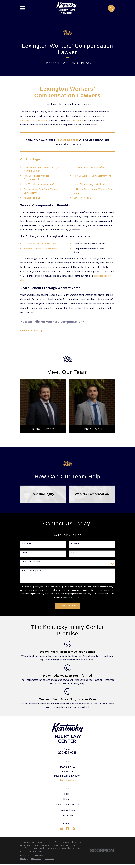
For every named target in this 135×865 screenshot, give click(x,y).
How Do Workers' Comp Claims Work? (93, 175)
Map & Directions (67, 780)
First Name (26, 544)
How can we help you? (31, 571)
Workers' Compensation (67, 805)
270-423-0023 (67, 753)
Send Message (67, 606)
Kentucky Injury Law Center (34, 120)
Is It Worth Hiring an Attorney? (39, 184)
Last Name (74, 544)
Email (72, 553)
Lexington (76, 120)
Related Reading (32, 197)
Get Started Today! (83, 197)
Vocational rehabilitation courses (40, 248)
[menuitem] (24, 859)
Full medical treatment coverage (40, 243)
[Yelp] (73, 829)
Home (67, 794)
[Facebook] (67, 829)
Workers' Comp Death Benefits (89, 167)
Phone (24, 553)
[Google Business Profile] (61, 829)
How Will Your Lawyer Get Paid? (90, 184)
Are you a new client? (30, 562)
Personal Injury (67, 810)
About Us (67, 800)
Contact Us (67, 816)
